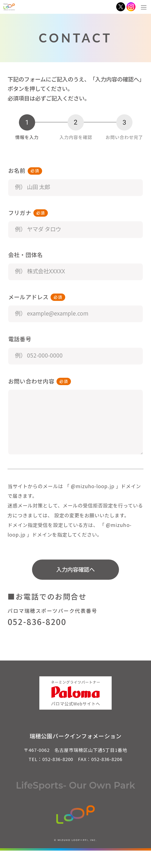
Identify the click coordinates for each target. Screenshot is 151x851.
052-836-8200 (37, 621)
